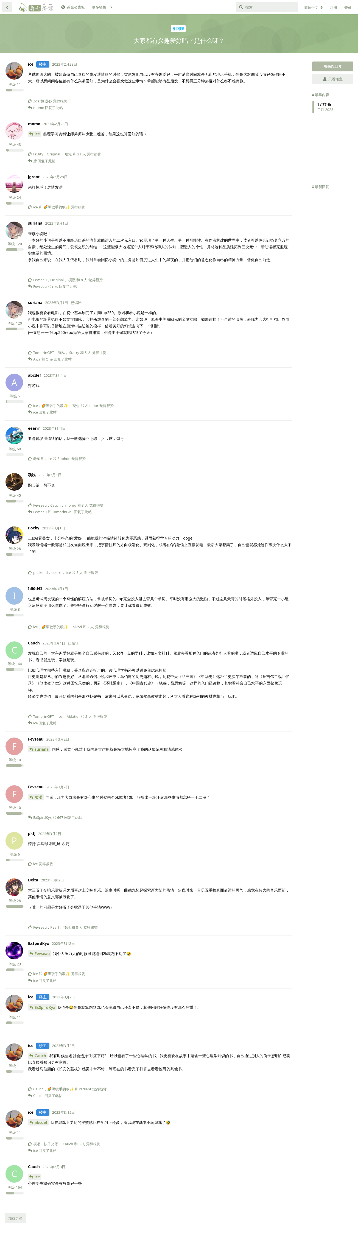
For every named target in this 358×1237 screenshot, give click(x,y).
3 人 (85, 505)
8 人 (84, 279)
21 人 (81, 154)
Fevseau (42, 953)
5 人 (88, 352)
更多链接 (99, 7)
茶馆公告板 (73, 7)
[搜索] (267, 7)
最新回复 (320, 186)
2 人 (90, 626)
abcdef (41, 1122)
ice (37, 133)
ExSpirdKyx (45, 1007)
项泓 (38, 797)
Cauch (40, 1055)
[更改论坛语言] (313, 7)
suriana (42, 749)
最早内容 (320, 94)
